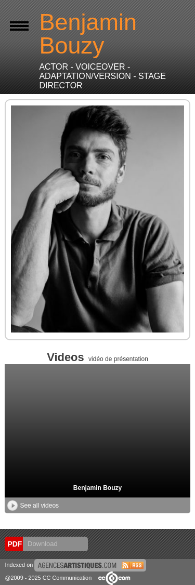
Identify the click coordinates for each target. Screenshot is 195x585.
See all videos (33, 505)
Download (41, 544)
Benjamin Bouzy (97, 487)
